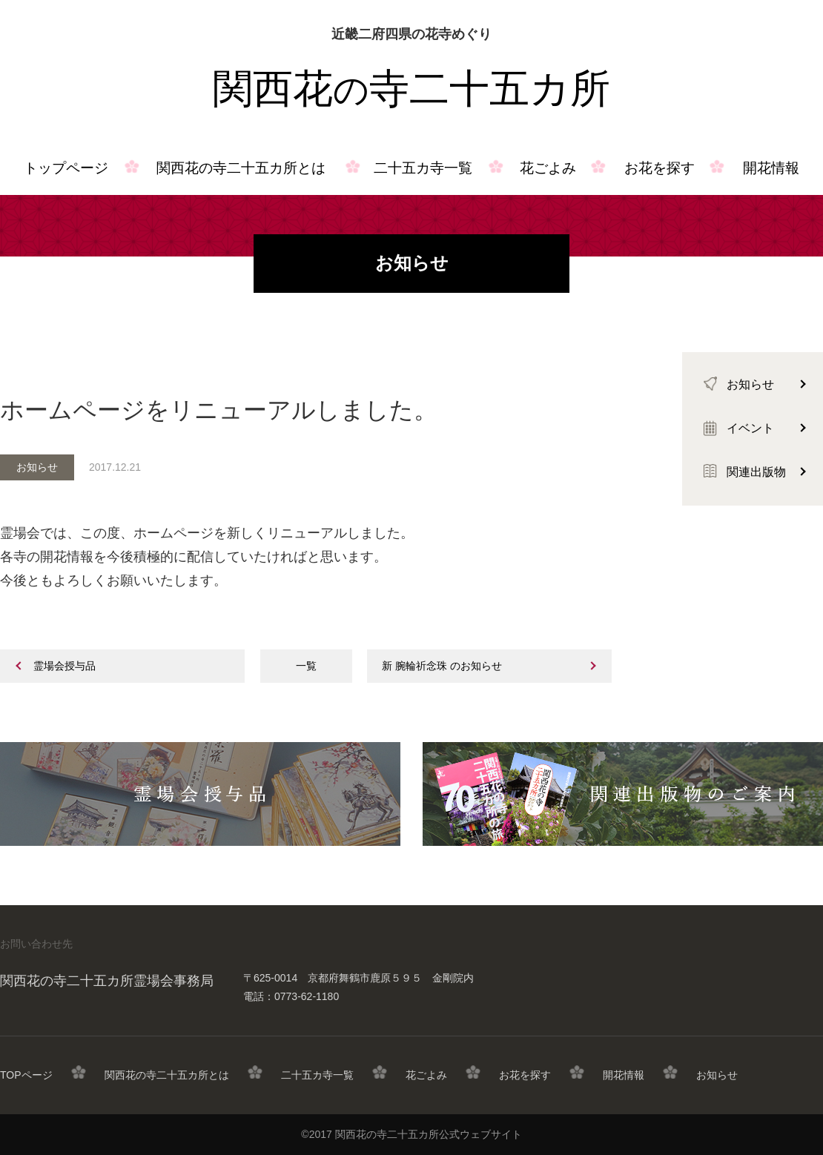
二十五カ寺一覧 (423, 168)
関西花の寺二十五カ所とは (240, 168)
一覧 (306, 666)
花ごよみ (548, 168)
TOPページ (26, 1075)
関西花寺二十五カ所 (411, 89)
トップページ (66, 168)
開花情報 (623, 1075)
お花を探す (659, 168)
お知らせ (717, 1075)
